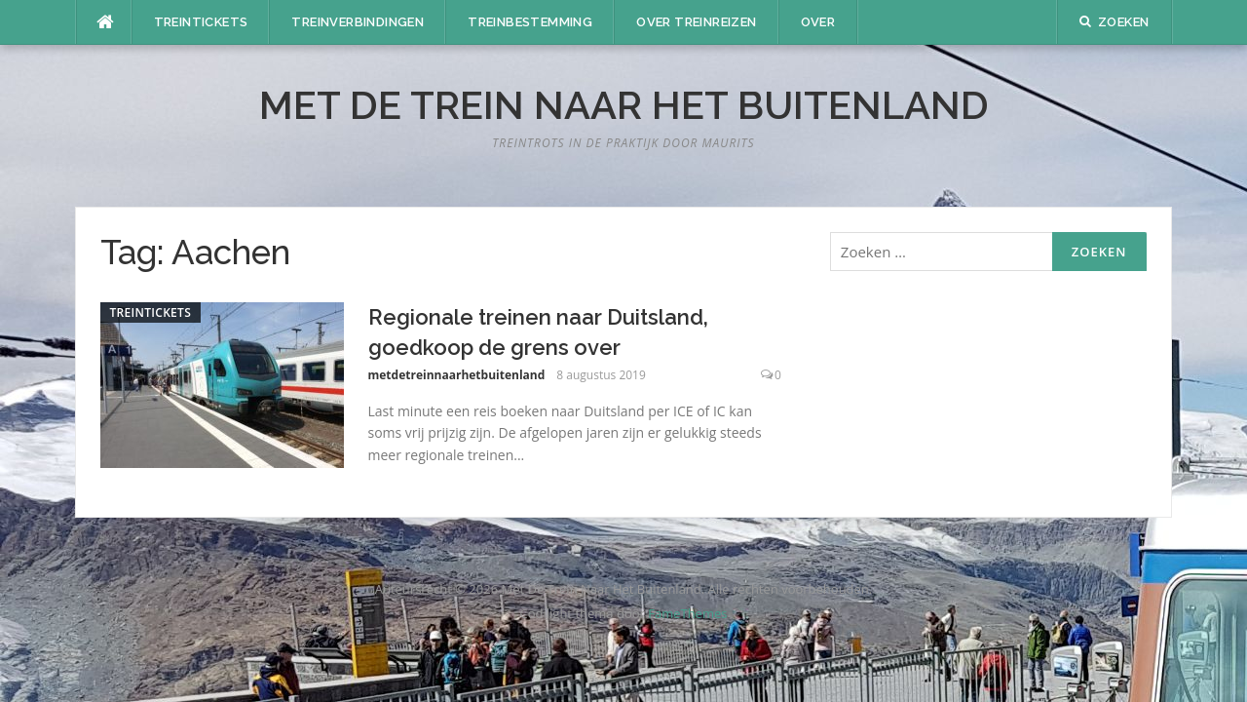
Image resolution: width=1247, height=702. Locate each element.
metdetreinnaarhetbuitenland (457, 375)
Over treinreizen (696, 22)
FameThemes (687, 613)
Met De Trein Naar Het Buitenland (624, 105)
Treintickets (201, 22)
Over (818, 22)
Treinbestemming (530, 22)
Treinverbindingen (357, 22)
